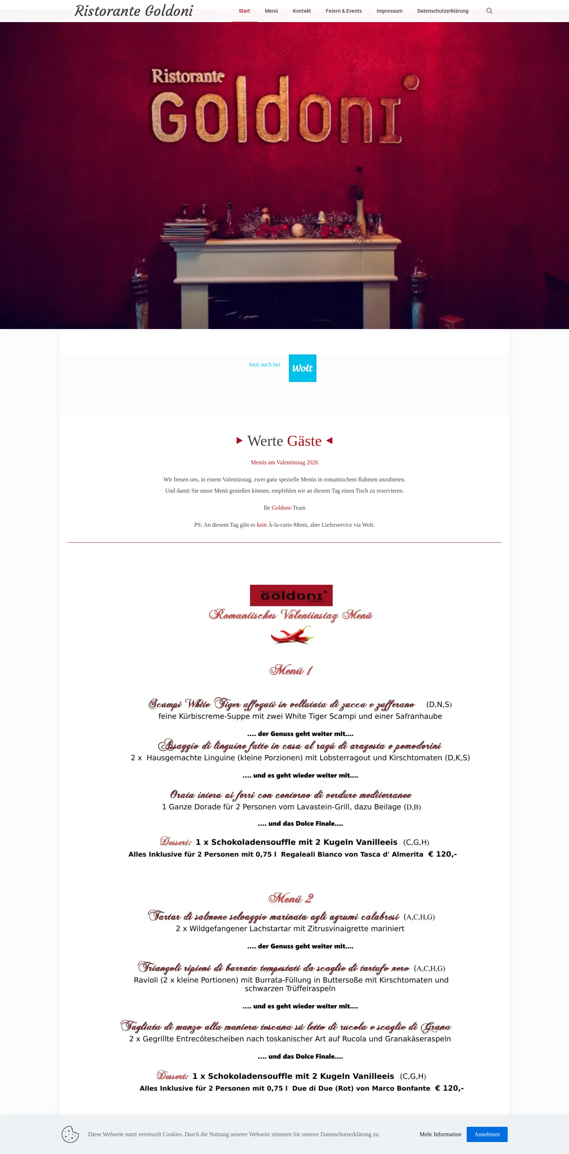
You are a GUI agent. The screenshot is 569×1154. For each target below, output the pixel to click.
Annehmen (487, 1134)
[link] (302, 368)
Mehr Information (440, 1134)
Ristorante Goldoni (134, 11)
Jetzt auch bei (264, 364)
